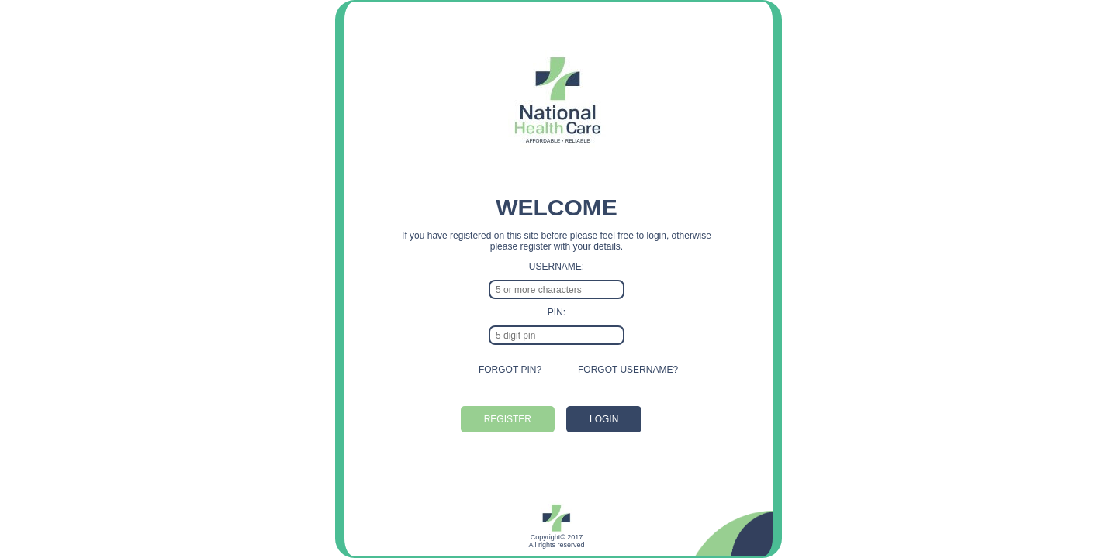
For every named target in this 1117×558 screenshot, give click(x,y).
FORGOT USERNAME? (628, 369)
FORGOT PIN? (510, 369)
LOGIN (604, 419)
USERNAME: (556, 266)
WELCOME (556, 207)
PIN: (556, 312)
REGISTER (507, 419)
